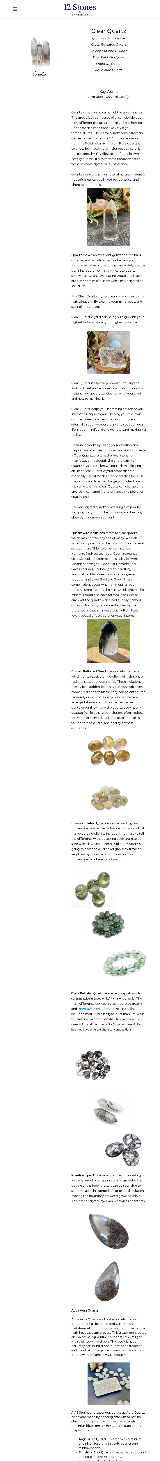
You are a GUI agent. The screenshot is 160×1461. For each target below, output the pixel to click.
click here (111, 859)
